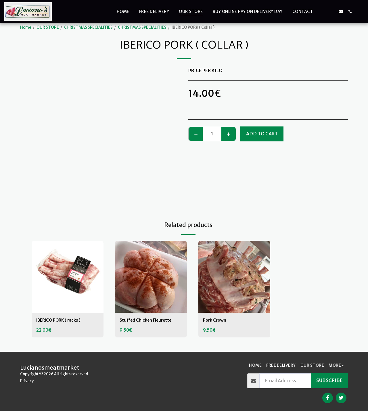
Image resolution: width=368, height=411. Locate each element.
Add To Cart (262, 134)
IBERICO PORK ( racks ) (61, 321)
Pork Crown (216, 321)
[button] (322, 11)
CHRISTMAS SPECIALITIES (88, 27)
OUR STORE (48, 27)
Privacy (27, 381)
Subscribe (329, 380)
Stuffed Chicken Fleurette (149, 321)
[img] (67, 277)
